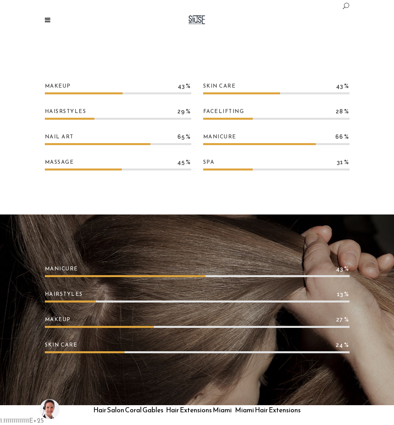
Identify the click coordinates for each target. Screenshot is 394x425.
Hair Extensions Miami (199, 410)
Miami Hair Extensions (268, 410)
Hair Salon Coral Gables (128, 410)
